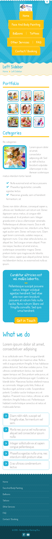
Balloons (17, 33)
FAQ (39, 42)
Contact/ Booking (26, 51)
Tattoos (34, 33)
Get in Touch (26, 320)
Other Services (20, 42)
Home (26, 15)
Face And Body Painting (26, 24)
